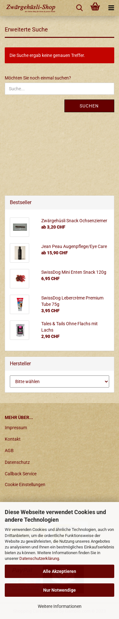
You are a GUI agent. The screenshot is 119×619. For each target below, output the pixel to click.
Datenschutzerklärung (39, 558)
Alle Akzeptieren (59, 571)
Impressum (16, 427)
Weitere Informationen (60, 606)
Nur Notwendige (59, 590)
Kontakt (13, 439)
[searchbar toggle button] (79, 8)
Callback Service (20, 473)
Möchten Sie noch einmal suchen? (38, 77)
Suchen (89, 105)
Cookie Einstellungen (25, 484)
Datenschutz (17, 462)
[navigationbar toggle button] (111, 8)
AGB (9, 450)
